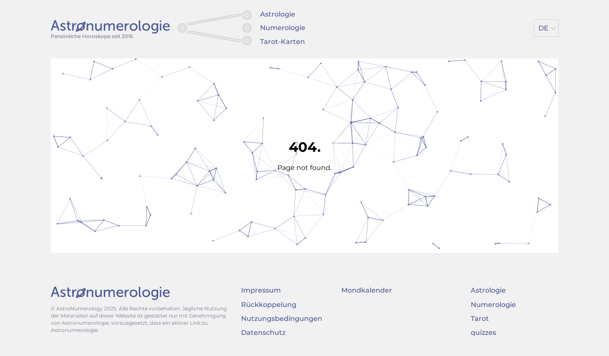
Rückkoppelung (268, 305)
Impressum (261, 290)
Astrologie (277, 14)
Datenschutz (263, 333)
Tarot (480, 319)
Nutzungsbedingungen (281, 319)
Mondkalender (366, 290)
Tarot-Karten (282, 42)
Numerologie (282, 28)
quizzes (483, 333)
